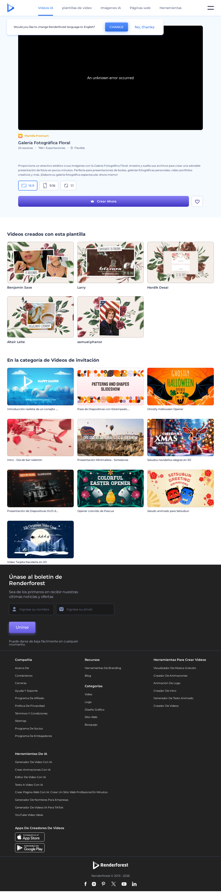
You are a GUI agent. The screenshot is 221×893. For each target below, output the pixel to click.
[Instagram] (94, 884)
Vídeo (88, 694)
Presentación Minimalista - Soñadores (102, 460)
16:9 (27, 185)
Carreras (20, 683)
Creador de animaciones (170, 675)
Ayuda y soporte (26, 690)
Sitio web (91, 717)
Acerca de (22, 668)
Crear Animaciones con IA (33, 769)
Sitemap (20, 720)
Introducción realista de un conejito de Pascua (38, 409)
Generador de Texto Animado (173, 698)
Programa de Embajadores (33, 736)
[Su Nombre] (31, 609)
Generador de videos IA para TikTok (39, 807)
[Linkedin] (134, 884)
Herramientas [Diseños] (171, 8)
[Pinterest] (103, 884)
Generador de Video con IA (33, 762)
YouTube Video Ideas (29, 815)
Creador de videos (166, 705)
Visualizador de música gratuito (175, 668)
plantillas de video (77, 8)
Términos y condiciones (31, 713)
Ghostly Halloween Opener (165, 409)
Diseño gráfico (94, 709)
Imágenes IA (111, 8)
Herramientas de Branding (103, 668)
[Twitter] (113, 884)
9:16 (48, 185)
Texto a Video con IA (29, 784)
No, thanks (144, 27)
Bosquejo (91, 724)
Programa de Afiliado (29, 698)
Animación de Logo (167, 683)
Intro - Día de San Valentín (24, 460)
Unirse (22, 627)
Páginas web (140, 8)
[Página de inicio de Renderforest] (10, 8)
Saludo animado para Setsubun (168, 511)
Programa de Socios (29, 728)
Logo (88, 702)
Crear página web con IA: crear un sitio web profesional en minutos (61, 792)
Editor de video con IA (30, 777)
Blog (88, 675)
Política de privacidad (30, 705)
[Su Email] (85, 609)
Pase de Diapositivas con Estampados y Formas (109, 409)
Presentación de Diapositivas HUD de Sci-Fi (36, 511)
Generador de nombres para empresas (41, 799)
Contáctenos (23, 675)
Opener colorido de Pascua (95, 511)
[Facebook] (85, 884)
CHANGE (117, 27)
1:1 (68, 185)
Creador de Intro (165, 690)
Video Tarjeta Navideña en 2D (27, 562)
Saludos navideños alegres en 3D (169, 460)
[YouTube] (124, 884)
